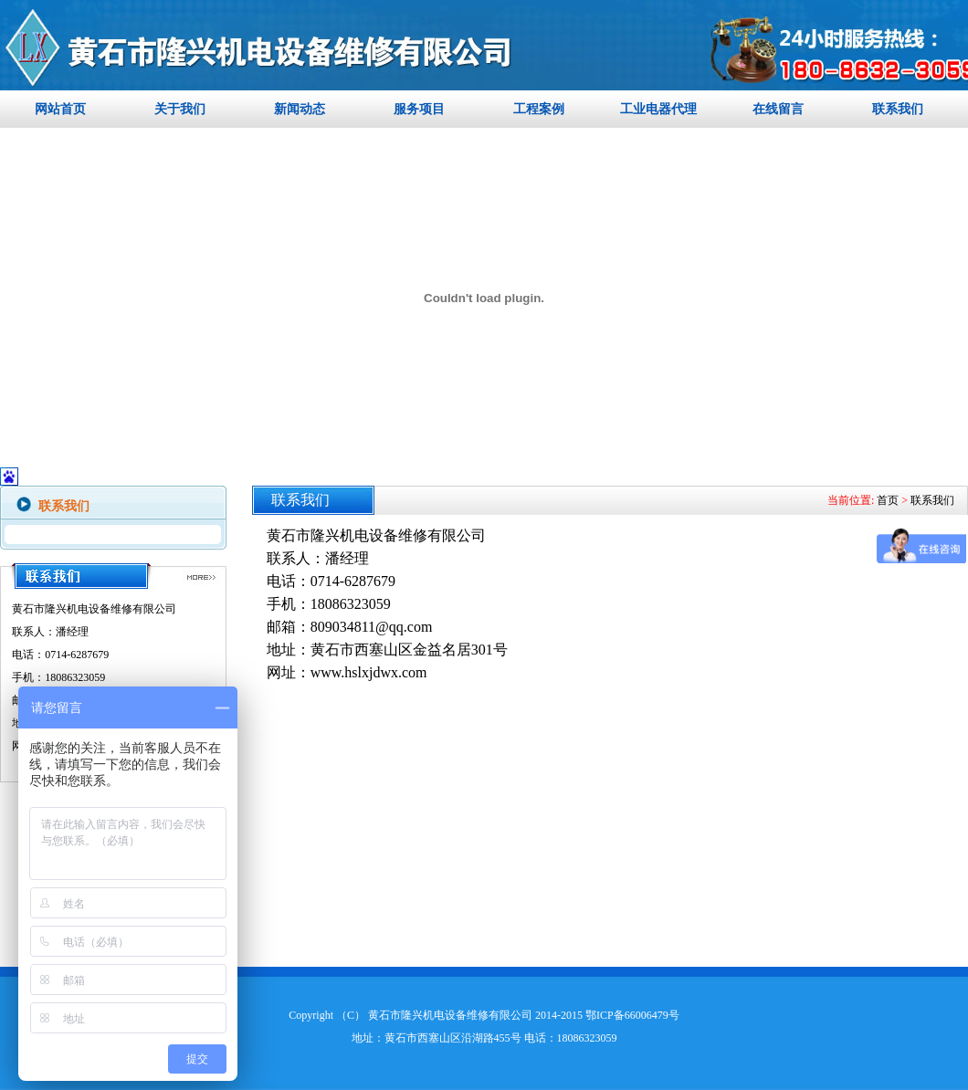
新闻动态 (299, 109)
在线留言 (778, 109)
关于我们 (179, 109)
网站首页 (60, 109)
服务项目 (419, 109)
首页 (888, 500)
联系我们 (897, 109)
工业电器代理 (658, 109)
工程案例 (538, 109)
